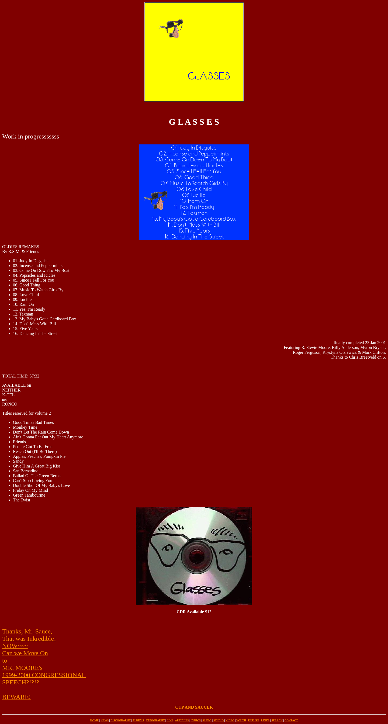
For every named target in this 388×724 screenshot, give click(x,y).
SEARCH (277, 720)
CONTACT (291, 720)
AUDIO (206, 720)
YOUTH (241, 720)
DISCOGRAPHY (120, 720)
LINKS (265, 720)
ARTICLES (182, 720)
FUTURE (253, 720)
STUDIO (218, 720)
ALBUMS (138, 720)
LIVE (170, 720)
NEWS (105, 720)
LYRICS (196, 720)
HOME (94, 720)
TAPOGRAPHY (155, 720)
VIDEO (230, 720)
